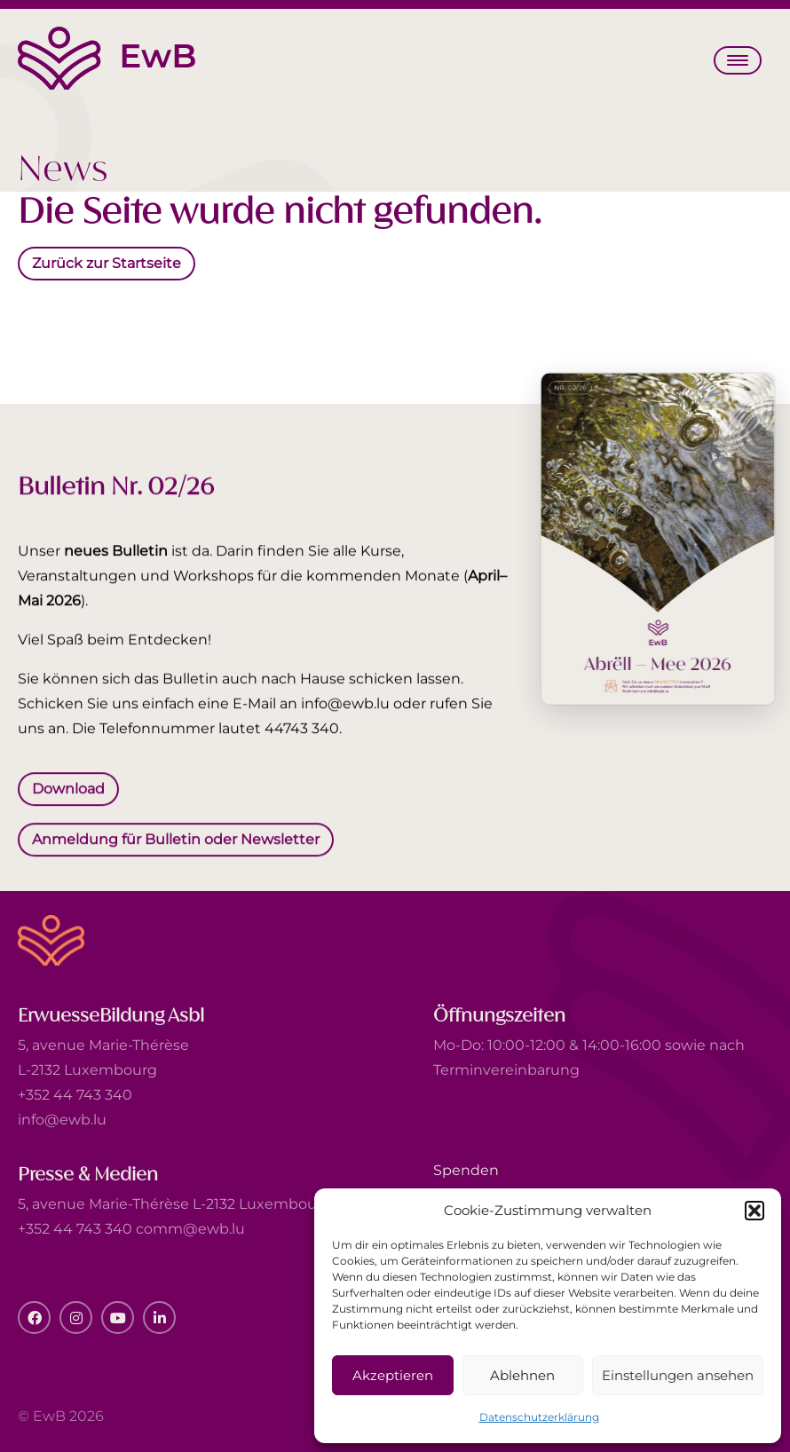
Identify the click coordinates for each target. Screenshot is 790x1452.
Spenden (466, 1170)
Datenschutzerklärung (539, 1417)
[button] (754, 1210)
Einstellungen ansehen (678, 1375)
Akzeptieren (392, 1375)
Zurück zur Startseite (106, 262)
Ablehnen (522, 1375)
